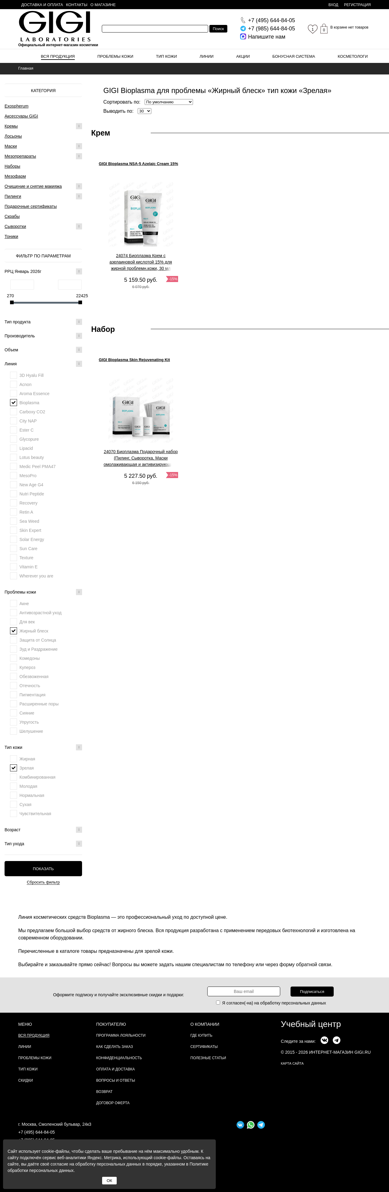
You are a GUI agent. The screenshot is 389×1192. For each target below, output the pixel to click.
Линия (43, 364)
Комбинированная (37, 777)
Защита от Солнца (37, 640)
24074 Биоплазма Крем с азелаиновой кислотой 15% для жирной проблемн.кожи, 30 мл (140, 262)
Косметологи (353, 56)
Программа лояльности (121, 1035)
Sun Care (28, 548)
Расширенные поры (39, 703)
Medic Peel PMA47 (37, 466)
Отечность (29, 685)
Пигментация (32, 694)
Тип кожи (166, 56)
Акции (243, 56)
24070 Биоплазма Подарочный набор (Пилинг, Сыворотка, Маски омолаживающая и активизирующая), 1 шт (141, 458)
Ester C (26, 430)
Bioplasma (29, 402)
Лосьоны (13, 136)
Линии (207, 56)
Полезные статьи (208, 1058)
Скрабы (12, 216)
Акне (24, 603)
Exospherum (17, 106)
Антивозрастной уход (40, 612)
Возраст (43, 830)
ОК (109, 1180)
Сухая (25, 804)
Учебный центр (311, 1024)
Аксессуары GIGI (21, 116)
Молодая (28, 786)
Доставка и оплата (42, 4)
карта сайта (292, 1063)
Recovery (28, 503)
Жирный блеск (33, 631)
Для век (27, 621)
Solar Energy (31, 539)
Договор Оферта (113, 1103)
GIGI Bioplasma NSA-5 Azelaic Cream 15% (138, 163)
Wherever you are (36, 576)
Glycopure (29, 439)
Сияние (26, 713)
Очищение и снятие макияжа (33, 186)
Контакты (76, 4)
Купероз (27, 667)
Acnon (25, 384)
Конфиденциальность (119, 1058)
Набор (103, 329)
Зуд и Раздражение (38, 649)
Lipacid (26, 448)
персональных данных (304, 1003)
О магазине (103, 4)
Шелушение (31, 731)
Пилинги (13, 196)
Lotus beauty (31, 457)
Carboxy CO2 (32, 411)
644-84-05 (271, 20)
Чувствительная (35, 813)
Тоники (11, 236)
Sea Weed (29, 521)
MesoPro (27, 475)
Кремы (11, 126)
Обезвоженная (34, 676)
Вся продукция (58, 56)
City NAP (28, 421)
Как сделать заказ (114, 1047)
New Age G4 (31, 484)
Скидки (25, 1080)
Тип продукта (43, 322)
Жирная (27, 758)
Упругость (29, 722)
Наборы (12, 166)
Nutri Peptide (31, 493)
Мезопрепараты (20, 156)
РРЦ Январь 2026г (43, 271)
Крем (100, 133)
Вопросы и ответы (115, 1080)
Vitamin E (28, 566)
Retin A (26, 512)
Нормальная (31, 795)
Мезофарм (15, 176)
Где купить (201, 1035)
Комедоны (29, 658)
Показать (43, 868)
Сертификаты (204, 1047)
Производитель (43, 336)
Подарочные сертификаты (31, 206)
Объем (43, 350)
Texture (26, 557)
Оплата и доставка (115, 1069)
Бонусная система (293, 56)
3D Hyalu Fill (31, 375)
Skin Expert (30, 530)
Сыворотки (15, 226)
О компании (205, 1024)
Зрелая (26, 768)
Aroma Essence (34, 393)
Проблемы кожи (115, 56)
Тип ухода (43, 844)
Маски (11, 146)
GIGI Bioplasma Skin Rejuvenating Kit (134, 359)
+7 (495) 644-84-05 (36, 1132)
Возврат (104, 1092)
